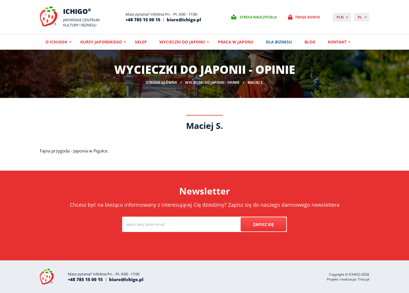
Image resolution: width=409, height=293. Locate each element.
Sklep (141, 42)
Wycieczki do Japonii (182, 42)
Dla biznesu (279, 42)
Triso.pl (363, 279)
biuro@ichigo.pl (184, 19)
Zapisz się (263, 224)
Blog (309, 42)
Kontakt (337, 42)
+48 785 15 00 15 (143, 19)
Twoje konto (307, 17)
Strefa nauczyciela (258, 17)
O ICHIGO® (56, 42)
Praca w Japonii (235, 42)
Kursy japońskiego (101, 42)
